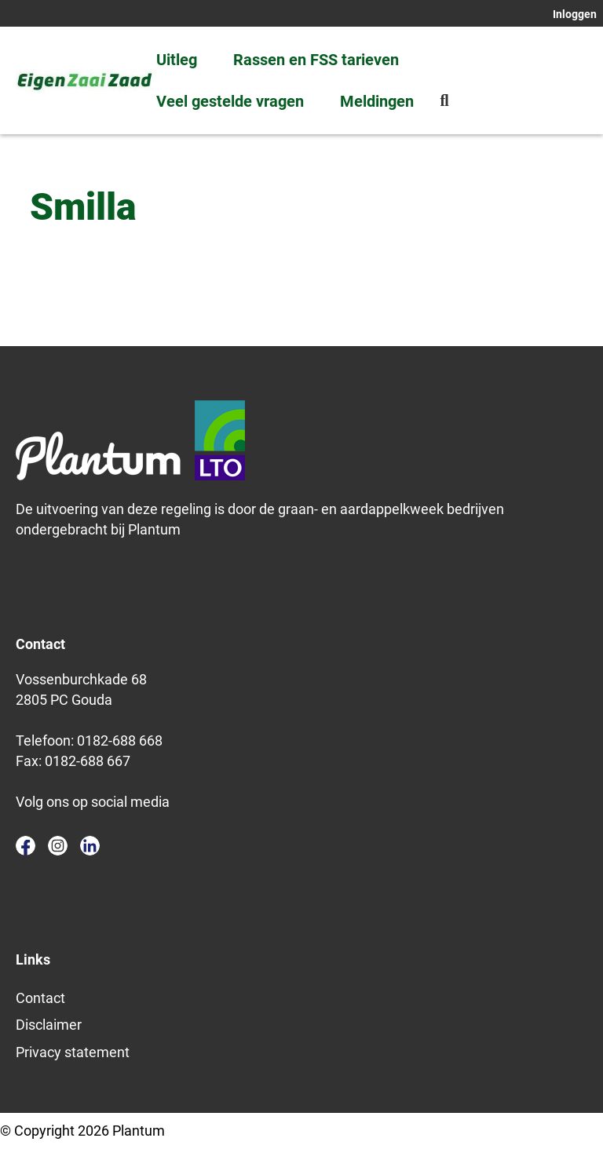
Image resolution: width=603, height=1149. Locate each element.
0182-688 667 (87, 761)
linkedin (90, 845)
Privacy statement (73, 1052)
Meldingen (377, 101)
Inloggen (575, 14)
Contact (40, 998)
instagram (58, 845)
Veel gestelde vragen (230, 101)
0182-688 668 (120, 740)
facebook (25, 845)
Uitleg (176, 59)
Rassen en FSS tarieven (316, 59)
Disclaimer (49, 1024)
